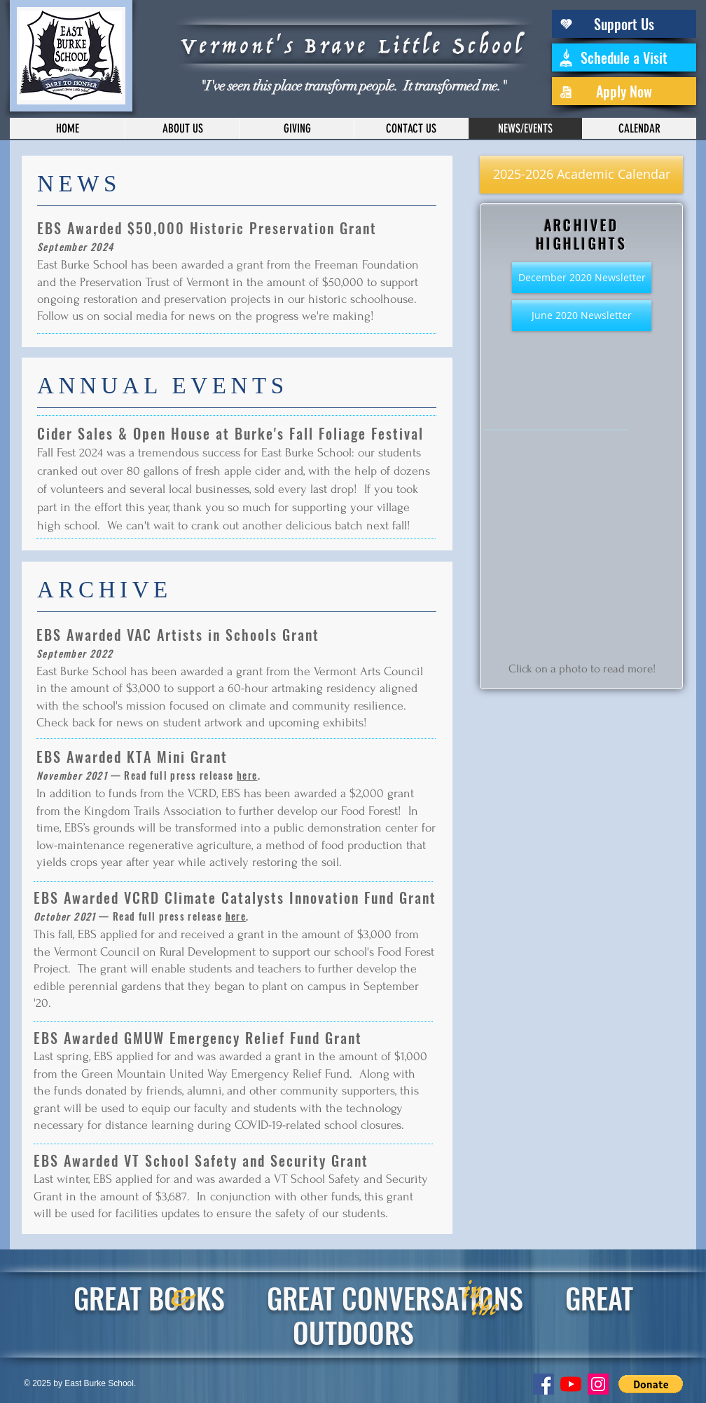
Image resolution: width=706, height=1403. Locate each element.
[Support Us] (624, 24)
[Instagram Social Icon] (598, 1384)
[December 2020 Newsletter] (581, 277)
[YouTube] (570, 1384)
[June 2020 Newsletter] (581, 315)
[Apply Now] (624, 91)
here (247, 775)
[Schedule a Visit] (624, 57)
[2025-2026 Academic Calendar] (581, 175)
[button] (650, 1384)
